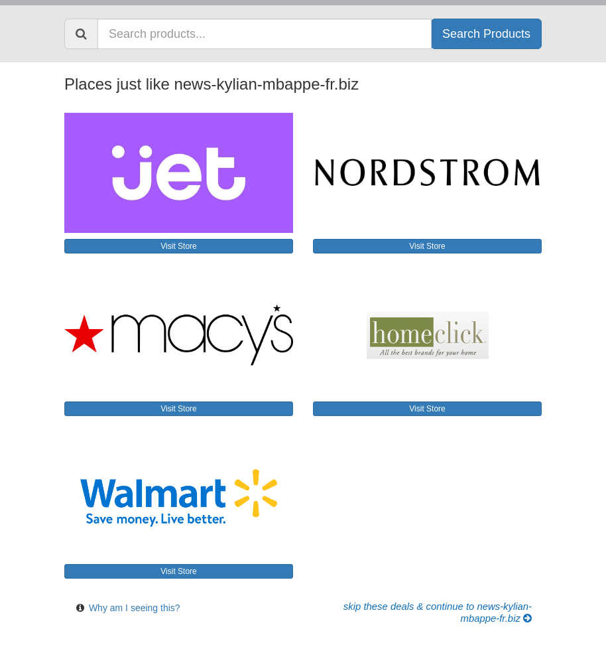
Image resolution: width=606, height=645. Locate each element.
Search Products (486, 33)
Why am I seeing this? (134, 608)
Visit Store (178, 246)
